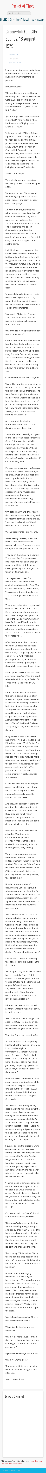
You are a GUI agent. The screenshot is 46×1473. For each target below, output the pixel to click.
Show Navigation (37, 22)
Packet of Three (23, 6)
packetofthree (13, 54)
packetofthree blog (15, 63)
